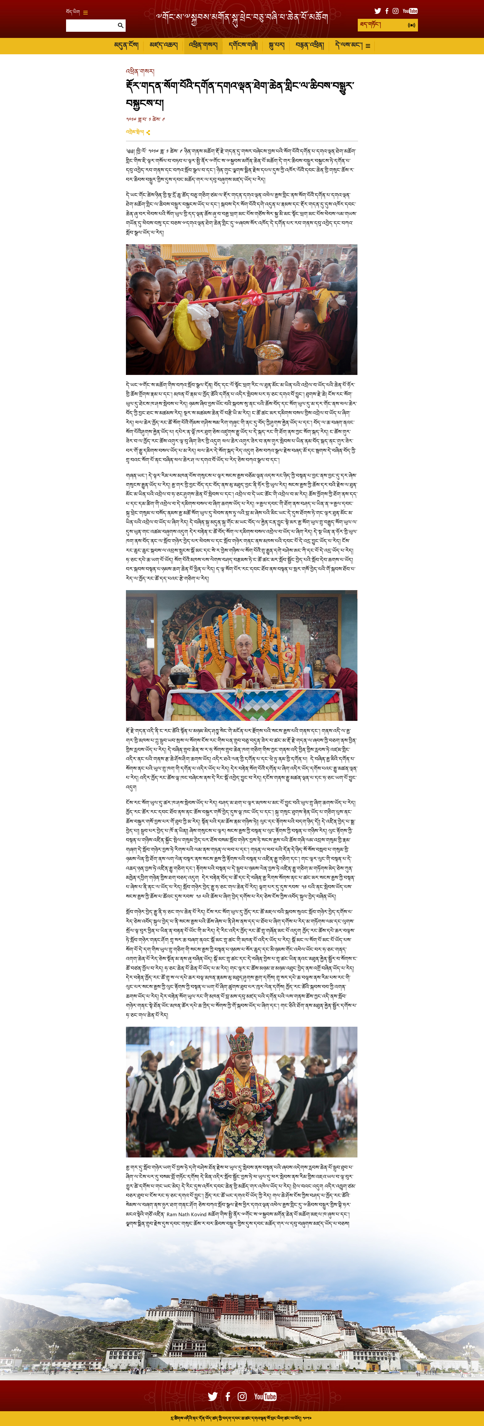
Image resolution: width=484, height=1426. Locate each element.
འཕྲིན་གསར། (203, 45)
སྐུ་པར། (276, 45)
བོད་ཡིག (77, 12)
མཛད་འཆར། (163, 45)
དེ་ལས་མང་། (352, 45)
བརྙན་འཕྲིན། (310, 45)
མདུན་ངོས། (126, 45)
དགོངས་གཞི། (243, 45)
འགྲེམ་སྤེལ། (135, 132)
